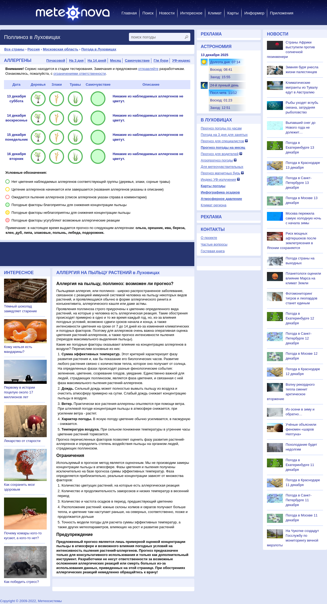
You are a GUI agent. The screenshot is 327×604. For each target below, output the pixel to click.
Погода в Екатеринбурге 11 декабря (300, 465)
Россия (33, 49)
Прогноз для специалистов (222, 141)
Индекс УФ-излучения (218, 179)
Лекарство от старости (22, 441)
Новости (167, 13)
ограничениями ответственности (79, 74)
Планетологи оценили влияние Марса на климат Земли (303, 278)
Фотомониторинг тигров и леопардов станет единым (301, 298)
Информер (254, 13)
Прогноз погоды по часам (221, 128)
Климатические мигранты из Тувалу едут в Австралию (302, 87)
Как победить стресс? (21, 582)
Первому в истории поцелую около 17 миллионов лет (19, 392)
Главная (129, 13)
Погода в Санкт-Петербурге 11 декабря (299, 500)
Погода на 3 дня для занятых (224, 135)
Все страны (14, 49)
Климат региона (213, 205)
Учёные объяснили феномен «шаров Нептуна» (301, 429)
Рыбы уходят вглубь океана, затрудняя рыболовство (302, 107)
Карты (233, 13)
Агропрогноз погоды (217, 160)
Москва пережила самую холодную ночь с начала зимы (303, 218)
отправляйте (148, 69)
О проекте (209, 238)
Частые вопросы (214, 244)
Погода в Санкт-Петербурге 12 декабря (299, 338)
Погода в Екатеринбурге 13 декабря (300, 147)
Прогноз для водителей (219, 154)
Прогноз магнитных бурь (220, 173)
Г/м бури (160, 60)
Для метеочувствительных (222, 167)
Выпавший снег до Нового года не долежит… (301, 127)
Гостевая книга (212, 251)
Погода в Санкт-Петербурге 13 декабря (299, 183)
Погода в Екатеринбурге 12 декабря (300, 318)
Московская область (60, 49)
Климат (215, 13)
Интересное (191, 13)
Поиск (147, 13)
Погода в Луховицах (98, 49)
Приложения (281, 13)
